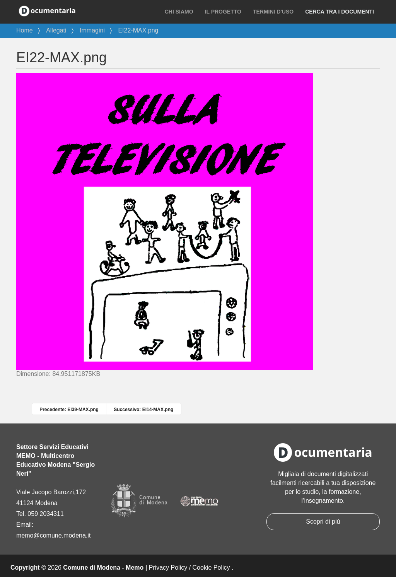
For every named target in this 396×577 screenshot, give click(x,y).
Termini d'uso (273, 12)
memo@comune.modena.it (53, 535)
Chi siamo (179, 12)
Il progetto (223, 12)
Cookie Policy (211, 567)
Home (24, 30)
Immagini (92, 30)
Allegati (56, 30)
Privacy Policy (168, 567)
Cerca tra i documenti (339, 12)
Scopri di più (323, 521)
